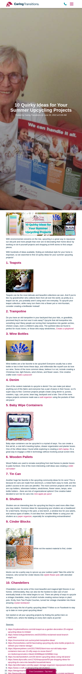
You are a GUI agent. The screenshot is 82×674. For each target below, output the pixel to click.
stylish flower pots (52, 575)
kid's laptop (64, 449)
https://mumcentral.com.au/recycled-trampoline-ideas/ (31, 640)
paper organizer (25, 516)
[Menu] (71, 4)
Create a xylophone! (65, 329)
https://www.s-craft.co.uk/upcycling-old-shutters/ (29, 668)
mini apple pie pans (42, 494)
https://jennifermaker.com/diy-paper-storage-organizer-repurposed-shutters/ (41, 665)
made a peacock (24, 375)
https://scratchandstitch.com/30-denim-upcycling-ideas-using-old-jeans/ (39, 657)
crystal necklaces (21, 603)
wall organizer (46, 397)
